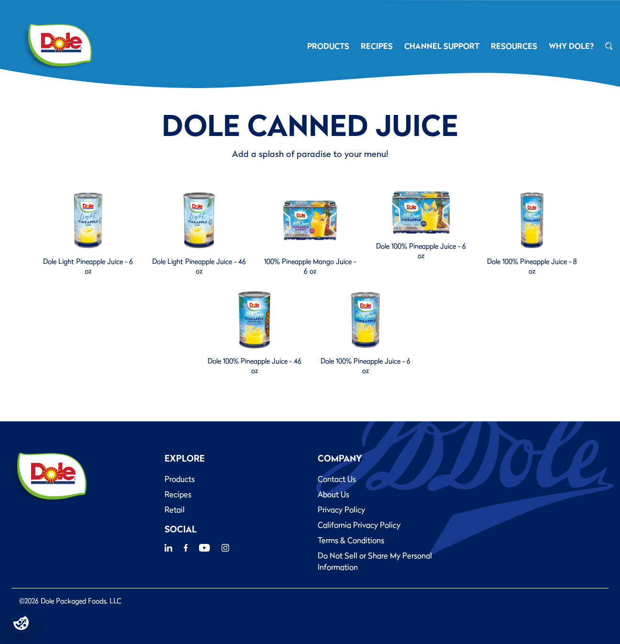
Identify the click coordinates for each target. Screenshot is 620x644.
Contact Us (337, 479)
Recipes (178, 494)
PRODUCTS (328, 46)
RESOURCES (514, 46)
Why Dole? (571, 46)
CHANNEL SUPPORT (441, 46)
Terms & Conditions (351, 540)
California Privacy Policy (359, 525)
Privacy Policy (341, 509)
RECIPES (377, 46)
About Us (333, 494)
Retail (175, 509)
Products (180, 479)
